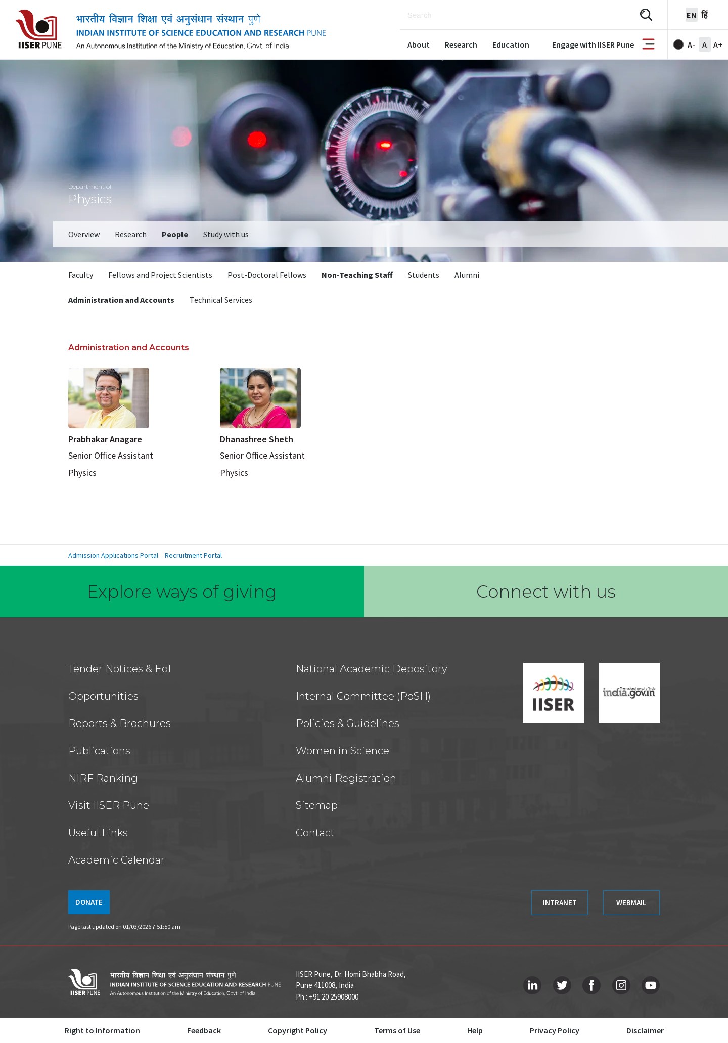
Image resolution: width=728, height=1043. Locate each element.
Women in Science (342, 751)
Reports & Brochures (119, 723)
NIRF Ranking (103, 778)
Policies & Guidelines (347, 723)
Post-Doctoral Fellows (267, 274)
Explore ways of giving (182, 591)
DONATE (89, 902)
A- (691, 44)
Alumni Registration (346, 778)
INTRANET (560, 903)
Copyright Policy (297, 1030)
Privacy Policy (554, 1030)
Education (510, 44)
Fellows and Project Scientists (160, 274)
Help (475, 1030)
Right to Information (102, 1030)
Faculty (80, 274)
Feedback (204, 1030)
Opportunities (103, 696)
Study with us (226, 234)
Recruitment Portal (193, 555)
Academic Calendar (116, 860)
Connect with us (546, 591)
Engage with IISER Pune (593, 44)
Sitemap (317, 805)
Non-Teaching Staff (357, 274)
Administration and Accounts (121, 300)
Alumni (466, 274)
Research (461, 44)
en (692, 15)
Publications (99, 751)
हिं (704, 15)
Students (423, 274)
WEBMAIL (631, 903)
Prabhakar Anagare (105, 439)
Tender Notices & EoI (119, 669)
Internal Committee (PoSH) (363, 696)
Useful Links (98, 833)
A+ (717, 44)
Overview (84, 234)
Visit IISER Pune (108, 805)
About (418, 44)
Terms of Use (397, 1030)
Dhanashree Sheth (256, 439)
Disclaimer (645, 1030)
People (175, 234)
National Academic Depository (371, 669)
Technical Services (221, 300)
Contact (315, 833)
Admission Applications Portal (113, 555)
